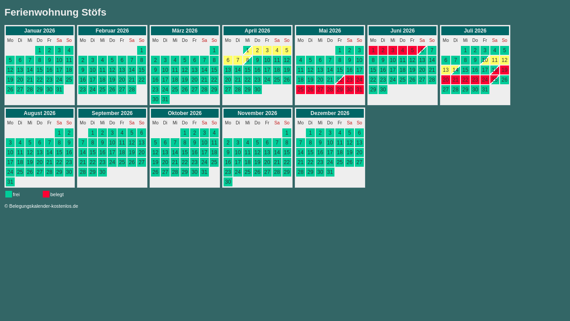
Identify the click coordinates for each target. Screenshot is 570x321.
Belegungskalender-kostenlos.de (43, 206)
